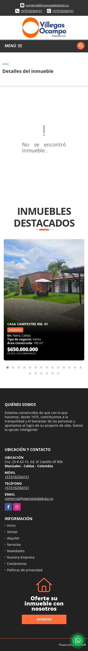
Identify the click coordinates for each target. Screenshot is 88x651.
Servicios (14, 544)
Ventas (12, 532)
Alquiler (13, 538)
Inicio (5, 64)
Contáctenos (17, 563)
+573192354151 (31, 11)
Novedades (16, 551)
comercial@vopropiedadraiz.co (47, 5)
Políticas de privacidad (24, 570)
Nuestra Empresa (20, 557)
